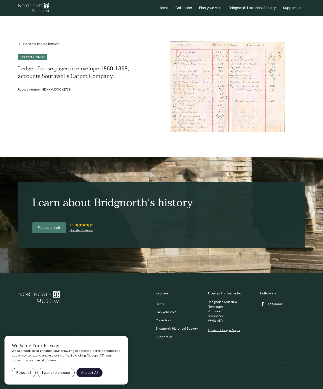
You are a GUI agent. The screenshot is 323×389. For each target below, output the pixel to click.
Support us (292, 7)
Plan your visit (210, 7)
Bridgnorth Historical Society (252, 7)
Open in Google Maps (224, 330)
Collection (183, 7)
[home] (33, 8)
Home (163, 7)
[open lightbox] (227, 86)
